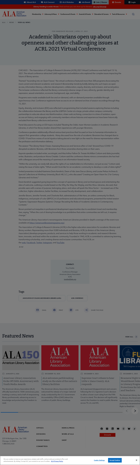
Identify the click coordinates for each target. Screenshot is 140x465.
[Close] (136, 462)
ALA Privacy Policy (57, 463)
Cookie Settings (99, 462)
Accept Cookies (115, 462)
